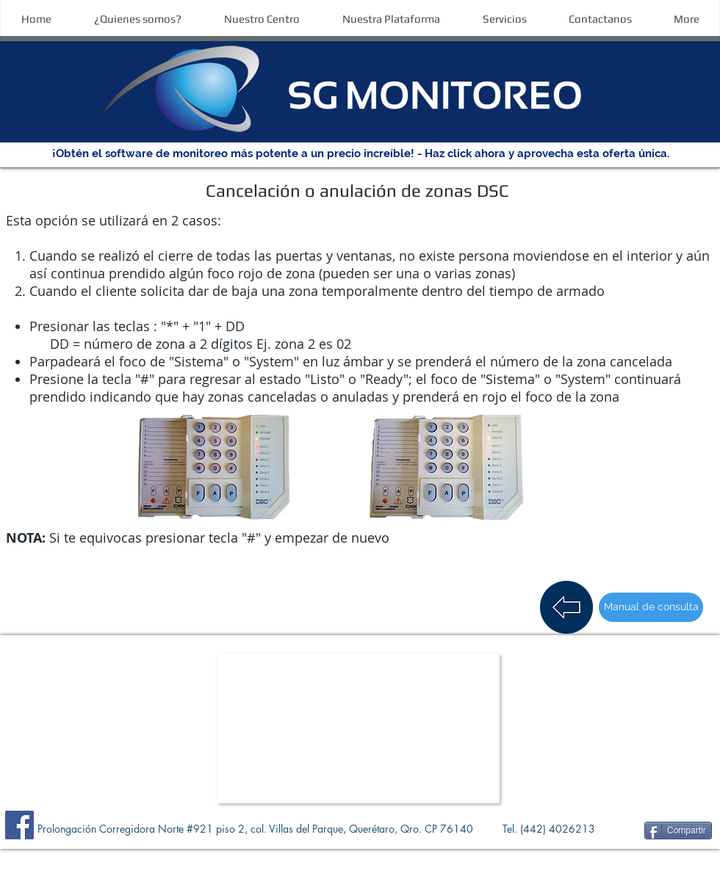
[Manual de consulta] (651, 607)
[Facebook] (19, 825)
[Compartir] (678, 830)
